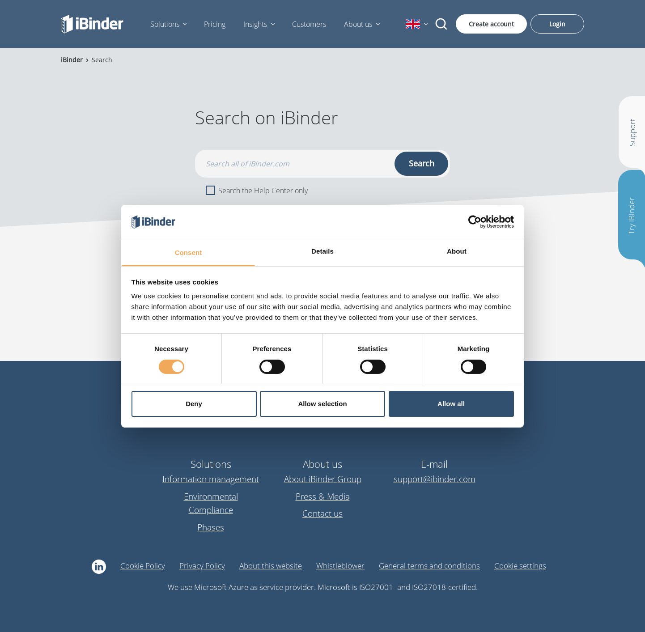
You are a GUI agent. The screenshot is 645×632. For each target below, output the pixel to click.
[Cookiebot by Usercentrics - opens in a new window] (475, 222)
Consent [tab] (188, 252)
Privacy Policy (202, 565)
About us (358, 24)
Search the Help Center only (257, 190)
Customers (309, 24)
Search (421, 163)
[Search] (441, 24)
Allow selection (322, 403)
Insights (255, 24)
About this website (270, 565)
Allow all (451, 403)
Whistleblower (340, 565)
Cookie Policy (142, 565)
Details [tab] (322, 251)
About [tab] (457, 251)
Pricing (214, 24)
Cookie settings (520, 565)
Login (557, 24)
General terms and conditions (429, 565)
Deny (194, 403)
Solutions (164, 24)
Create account (491, 24)
